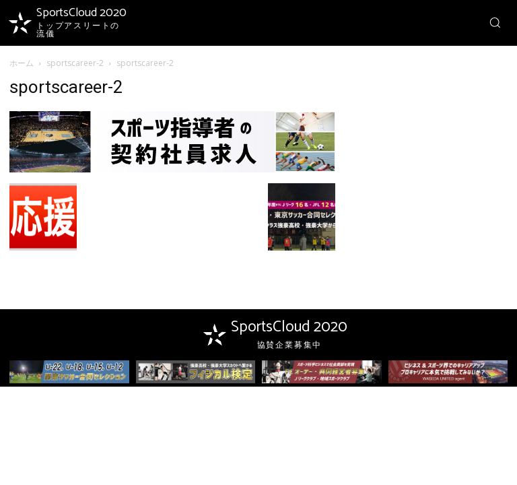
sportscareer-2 (75, 63)
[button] (495, 22)
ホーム (21, 63)
